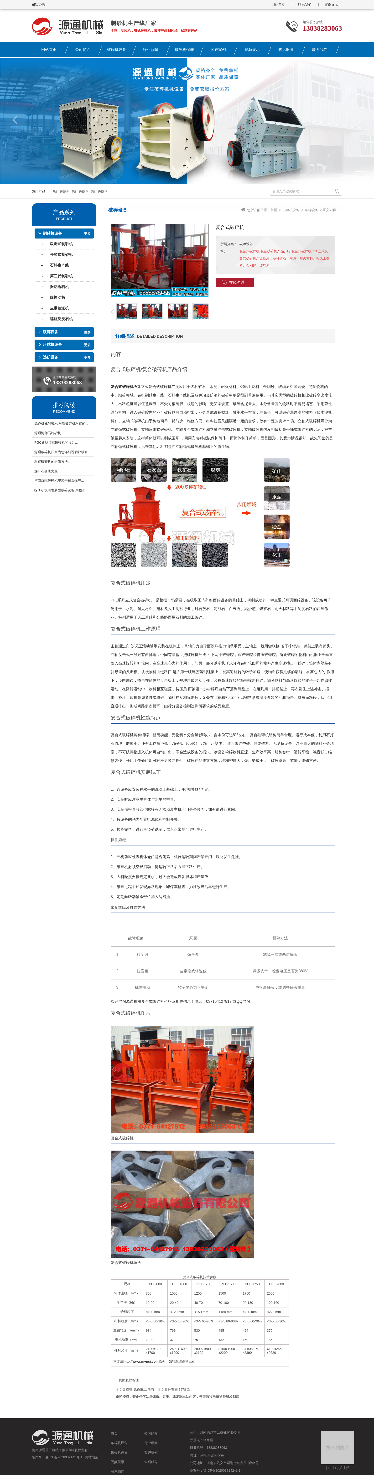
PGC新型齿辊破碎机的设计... (56, 442)
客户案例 (218, 50)
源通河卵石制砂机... (49, 433)
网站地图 (91, 1457)
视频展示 (252, 50)
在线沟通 (233, 282)
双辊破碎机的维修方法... (52, 461)
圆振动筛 (57, 297)
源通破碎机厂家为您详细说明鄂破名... (62, 452)
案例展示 (331, 4)
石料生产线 (59, 265)
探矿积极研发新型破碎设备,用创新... (61, 490)
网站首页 (278, 4)
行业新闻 (150, 50)
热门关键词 (61, 191)
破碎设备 (311, 210)
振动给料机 (59, 287)
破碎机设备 (116, 50)
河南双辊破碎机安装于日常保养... (59, 480)
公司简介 (82, 50)
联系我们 (305, 4)
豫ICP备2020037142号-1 (64, 1457)
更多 (87, 234)
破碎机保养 (184, 50)
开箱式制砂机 (61, 255)
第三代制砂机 (61, 276)
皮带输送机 (59, 308)
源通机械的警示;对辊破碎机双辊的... (61, 423)
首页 (273, 210)
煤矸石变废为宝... (47, 471)
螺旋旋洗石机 (61, 319)
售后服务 (286, 50)
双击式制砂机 (61, 244)
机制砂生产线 (152, 395)
